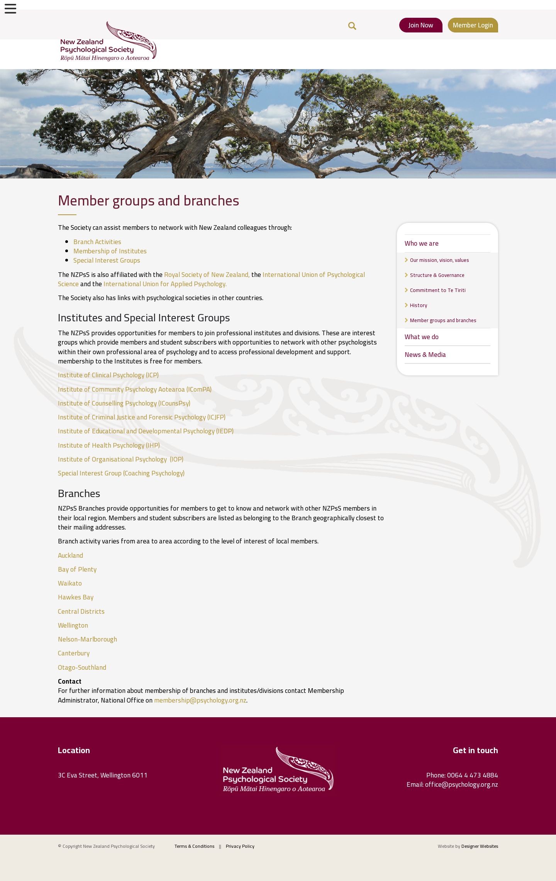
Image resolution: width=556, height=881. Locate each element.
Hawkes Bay (75, 597)
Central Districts (81, 611)
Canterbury (74, 653)
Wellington (73, 625)
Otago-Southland (82, 667)
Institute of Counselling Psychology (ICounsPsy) (125, 403)
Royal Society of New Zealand (206, 274)
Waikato (70, 583)
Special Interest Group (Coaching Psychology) (122, 473)
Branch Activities (97, 242)
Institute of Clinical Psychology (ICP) (109, 375)
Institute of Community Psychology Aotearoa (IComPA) (135, 389)
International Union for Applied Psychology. (165, 284)
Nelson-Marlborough (87, 639)
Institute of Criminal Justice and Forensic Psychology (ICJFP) (142, 417)
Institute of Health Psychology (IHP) (109, 445)
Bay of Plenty (77, 569)
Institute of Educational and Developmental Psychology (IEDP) (146, 431)
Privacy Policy (240, 846)
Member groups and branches (443, 320)
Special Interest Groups (106, 260)
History (418, 305)
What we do (422, 337)
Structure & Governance (437, 275)
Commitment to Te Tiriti (438, 290)
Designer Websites (479, 846)
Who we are (422, 243)
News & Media (425, 354)
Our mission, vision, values (439, 260)
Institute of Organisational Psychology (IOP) (121, 459)
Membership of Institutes (110, 251)
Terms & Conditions (194, 846)
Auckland (70, 555)
